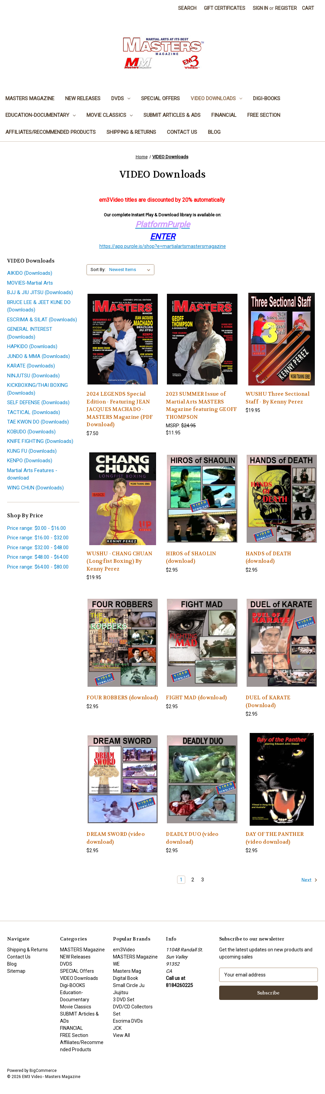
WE (116, 964)
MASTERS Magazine (29, 98)
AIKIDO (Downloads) (29, 273)
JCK (117, 1028)
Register (286, 8)
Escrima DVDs (128, 1021)
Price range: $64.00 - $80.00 (38, 567)
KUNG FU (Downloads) (32, 451)
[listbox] (131, 270)
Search (187, 8)
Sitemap (16, 971)
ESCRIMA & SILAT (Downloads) (42, 320)
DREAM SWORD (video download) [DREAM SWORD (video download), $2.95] (116, 838)
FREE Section (263, 115)
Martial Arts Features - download (32, 474)
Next (310, 880)
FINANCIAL (223, 115)
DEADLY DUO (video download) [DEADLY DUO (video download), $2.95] (192, 838)
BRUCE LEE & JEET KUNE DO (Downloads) (39, 306)
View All (121, 1035)
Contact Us (182, 132)
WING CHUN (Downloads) (35, 488)
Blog (214, 132)
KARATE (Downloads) (31, 366)
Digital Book (125, 978)
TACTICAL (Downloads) (33, 412)
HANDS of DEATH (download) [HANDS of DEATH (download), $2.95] (268, 557)
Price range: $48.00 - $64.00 (38, 557)
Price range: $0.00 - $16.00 (36, 528)
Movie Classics (110, 115)
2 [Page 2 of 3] (192, 879)
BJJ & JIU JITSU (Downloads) (40, 292)
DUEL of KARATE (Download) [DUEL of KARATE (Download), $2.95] (268, 701)
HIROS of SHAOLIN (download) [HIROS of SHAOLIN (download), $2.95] (191, 557)
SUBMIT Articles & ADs (172, 115)
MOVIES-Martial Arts (30, 283)
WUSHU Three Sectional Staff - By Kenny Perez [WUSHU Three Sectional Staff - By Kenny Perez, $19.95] (277, 398)
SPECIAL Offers (160, 98)
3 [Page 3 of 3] (202, 879)
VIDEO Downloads (216, 98)
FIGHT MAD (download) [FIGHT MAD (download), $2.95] (196, 697)
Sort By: (98, 269)
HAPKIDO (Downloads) (32, 346)
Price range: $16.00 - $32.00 (38, 538)
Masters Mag (127, 971)
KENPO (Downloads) (29, 461)
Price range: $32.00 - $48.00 (38, 547)
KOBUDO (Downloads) (31, 432)
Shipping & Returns (131, 132)
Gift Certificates (224, 8)
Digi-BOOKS (266, 98)
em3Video (124, 949)
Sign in (260, 8)
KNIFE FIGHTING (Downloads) (40, 441)
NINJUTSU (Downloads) (33, 376)
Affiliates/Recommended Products (50, 132)
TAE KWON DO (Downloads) (38, 422)
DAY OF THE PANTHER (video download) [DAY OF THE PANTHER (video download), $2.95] (275, 838)
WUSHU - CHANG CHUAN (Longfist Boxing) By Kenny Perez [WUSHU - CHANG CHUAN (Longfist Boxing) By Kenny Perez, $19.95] (119, 561)
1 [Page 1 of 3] (181, 879)
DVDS (120, 98)
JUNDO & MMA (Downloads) (38, 356)
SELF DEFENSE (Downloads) (38, 402)
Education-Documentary (40, 115)
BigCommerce (43, 1070)
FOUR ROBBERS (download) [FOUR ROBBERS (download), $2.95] (122, 697)
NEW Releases (82, 98)
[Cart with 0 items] (308, 8)
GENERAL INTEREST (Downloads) (29, 333)
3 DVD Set (123, 999)
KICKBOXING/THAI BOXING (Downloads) (37, 389)
